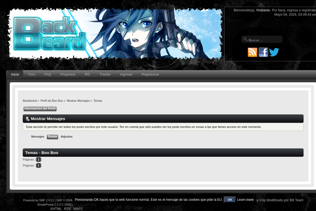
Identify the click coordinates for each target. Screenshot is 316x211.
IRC (87, 74)
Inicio (15, 74)
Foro (31, 74)
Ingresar (126, 74)
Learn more (245, 200)
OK (230, 199)
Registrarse (150, 74)
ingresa (292, 10)
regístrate (309, 10)
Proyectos (67, 74)
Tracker (105, 74)
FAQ (47, 74)
